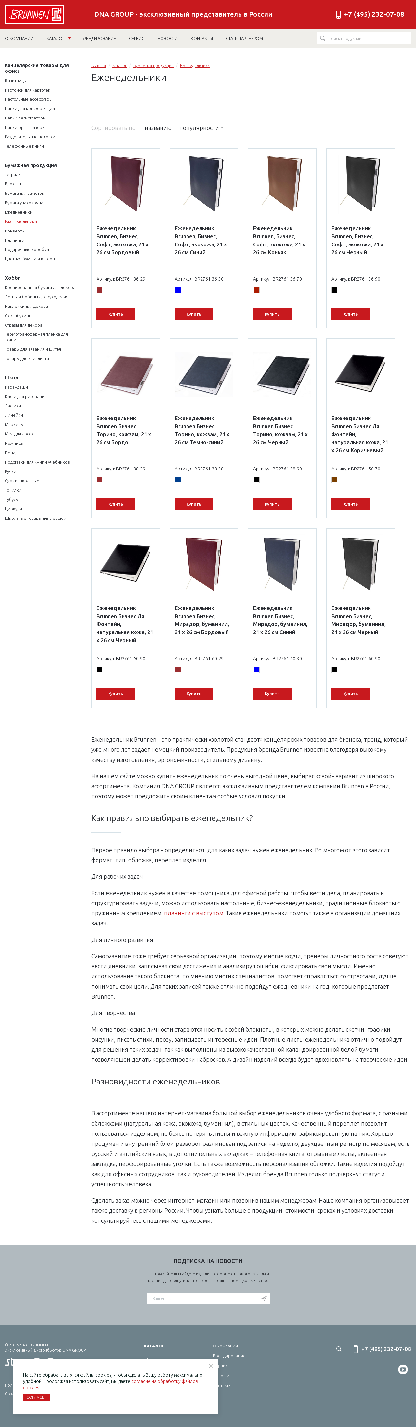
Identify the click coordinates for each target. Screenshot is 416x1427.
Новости (221, 1375)
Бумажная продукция (31, 165)
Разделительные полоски (30, 136)
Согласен (36, 1397)
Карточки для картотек (27, 90)
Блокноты (14, 184)
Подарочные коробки (27, 249)
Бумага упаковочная (25, 202)
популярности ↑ (201, 127)
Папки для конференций (30, 108)
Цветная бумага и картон (30, 259)
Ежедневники (18, 212)
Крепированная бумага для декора (40, 287)
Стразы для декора (23, 325)
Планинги (14, 240)
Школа (13, 377)
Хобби (13, 278)
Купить (115, 314)
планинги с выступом (193, 913)
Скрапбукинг (18, 315)
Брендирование (229, 1355)
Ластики (13, 405)
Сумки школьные (22, 480)
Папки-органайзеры (25, 127)
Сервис (220, 1365)
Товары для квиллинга (27, 358)
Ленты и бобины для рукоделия (36, 296)
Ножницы (14, 443)
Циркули (13, 509)
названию (158, 127)
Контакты (222, 1385)
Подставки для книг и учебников (37, 462)
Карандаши (16, 387)
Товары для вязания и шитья (33, 349)
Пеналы (12, 452)
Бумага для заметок (24, 193)
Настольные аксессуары (28, 99)
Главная (98, 65)
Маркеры (14, 424)
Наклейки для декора (26, 306)
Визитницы (16, 80)
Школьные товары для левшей (35, 518)
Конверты (15, 231)
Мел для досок (19, 434)
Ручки (10, 471)
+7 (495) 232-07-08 (374, 14)
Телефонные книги (24, 146)
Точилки (13, 490)
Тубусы (12, 499)
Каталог (58, 38)
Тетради (13, 174)
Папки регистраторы (25, 118)
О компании (225, 1346)
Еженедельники (21, 221)
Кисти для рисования (26, 396)
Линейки (14, 415)
